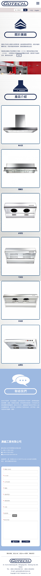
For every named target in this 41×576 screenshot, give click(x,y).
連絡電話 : (6, 494)
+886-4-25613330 (15, 569)
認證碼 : (6, 513)
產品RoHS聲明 (23, 553)
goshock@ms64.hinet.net (10, 454)
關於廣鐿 (9, 553)
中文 (31, 10)
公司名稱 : (6, 482)
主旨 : (5, 507)
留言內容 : (6, 520)
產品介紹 (15, 553)
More (19, 55)
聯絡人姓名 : (7, 469)
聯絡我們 (31, 553)
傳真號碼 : (6, 500)
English (37, 10)
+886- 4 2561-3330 (8, 450)
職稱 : (5, 488)
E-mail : (6, 475)
